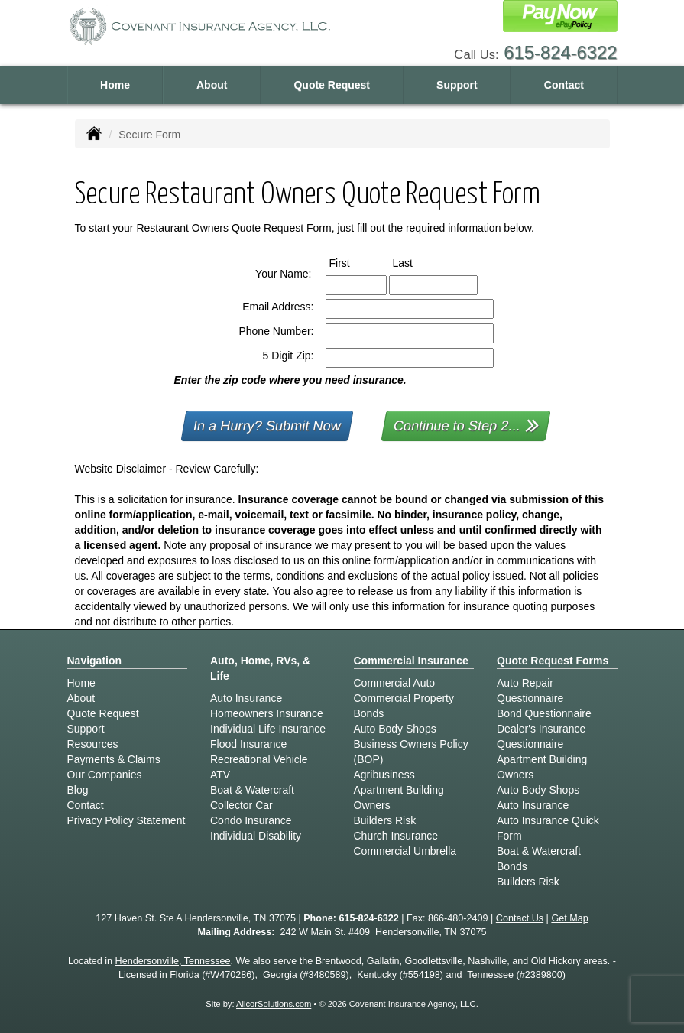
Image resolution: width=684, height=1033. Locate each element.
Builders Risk (385, 820)
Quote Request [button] (331, 85)
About (211, 85)
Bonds (369, 713)
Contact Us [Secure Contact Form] (519, 918)
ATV (220, 774)
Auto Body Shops (395, 729)
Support (86, 729)
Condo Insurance (251, 820)
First (353, 262)
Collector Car (241, 805)
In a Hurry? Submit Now (267, 426)
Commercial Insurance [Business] (411, 661)
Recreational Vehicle (259, 759)
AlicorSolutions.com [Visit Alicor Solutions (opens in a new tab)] (273, 1004)
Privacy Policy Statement (126, 820)
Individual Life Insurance (268, 729)
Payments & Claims (113, 759)
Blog (78, 790)
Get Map (569, 918)
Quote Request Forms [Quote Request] (552, 661)
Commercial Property (404, 698)
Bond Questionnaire (544, 713)
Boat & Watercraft (252, 790)
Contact (564, 85)
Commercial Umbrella (405, 851)
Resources (92, 744)
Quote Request (103, 713)
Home (115, 85)
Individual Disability (255, 836)
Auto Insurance (246, 698)
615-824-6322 (560, 52)
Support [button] (457, 85)
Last (417, 262)
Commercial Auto (395, 683)
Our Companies (104, 774)
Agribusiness (384, 774)
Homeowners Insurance (266, 713)
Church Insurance (396, 836)
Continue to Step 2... (466, 425)
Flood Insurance (248, 744)
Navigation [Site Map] (94, 661)
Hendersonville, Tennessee (173, 961)
